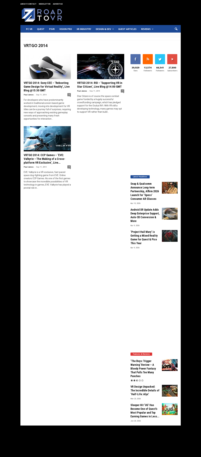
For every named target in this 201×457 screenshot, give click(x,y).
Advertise (58, 4)
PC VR (29, 29)
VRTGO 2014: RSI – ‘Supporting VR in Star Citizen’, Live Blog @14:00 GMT (99, 84)
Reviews (147, 29)
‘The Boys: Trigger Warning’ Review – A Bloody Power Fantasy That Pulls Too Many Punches (143, 368)
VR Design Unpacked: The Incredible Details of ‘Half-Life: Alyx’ (144, 390)
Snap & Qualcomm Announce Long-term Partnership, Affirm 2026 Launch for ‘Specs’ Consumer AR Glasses (144, 191)
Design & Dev (105, 29)
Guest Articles (127, 29)
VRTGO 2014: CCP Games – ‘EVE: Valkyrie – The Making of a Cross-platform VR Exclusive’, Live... (44, 158)
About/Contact (28, 4)
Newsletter (45, 4)
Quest (40, 29)
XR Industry (84, 29)
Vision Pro (65, 29)
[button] (176, 29)
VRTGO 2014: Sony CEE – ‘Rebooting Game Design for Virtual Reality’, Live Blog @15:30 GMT (47, 86)
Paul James (29, 95)
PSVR (52, 29)
